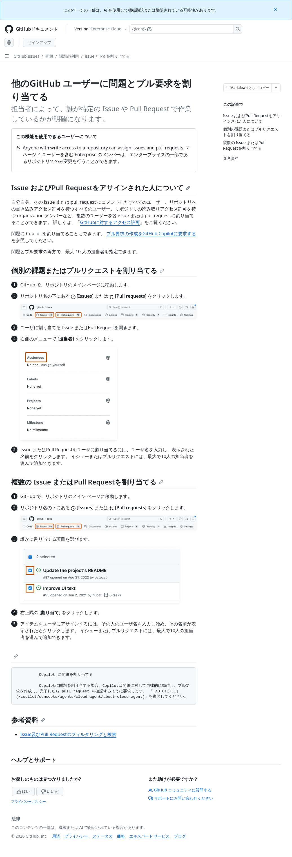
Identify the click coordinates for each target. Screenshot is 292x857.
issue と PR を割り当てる (107, 56)
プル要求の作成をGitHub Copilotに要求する (151, 233)
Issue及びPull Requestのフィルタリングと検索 (68, 734)
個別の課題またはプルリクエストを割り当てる (87, 270)
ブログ (180, 836)
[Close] (275, 9)
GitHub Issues (26, 56)
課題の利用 (69, 56)
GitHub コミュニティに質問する (179, 790)
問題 (49, 56)
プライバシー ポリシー (28, 801)
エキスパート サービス (149, 836)
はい (23, 791)
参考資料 (28, 719)
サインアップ (39, 42)
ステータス (102, 836)
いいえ (50, 791)
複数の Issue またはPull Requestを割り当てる (87, 481)
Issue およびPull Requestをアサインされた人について (100, 187)
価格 (121, 836)
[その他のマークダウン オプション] (276, 87)
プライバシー (76, 836)
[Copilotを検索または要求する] (186, 28)
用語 (56, 836)
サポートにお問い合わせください (180, 798)
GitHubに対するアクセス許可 (110, 222)
